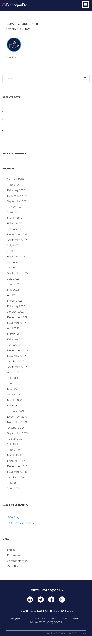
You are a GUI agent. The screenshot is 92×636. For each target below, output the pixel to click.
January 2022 (15, 311)
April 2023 (13, 251)
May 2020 (13, 389)
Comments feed (17, 560)
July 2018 (12, 482)
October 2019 (15, 427)
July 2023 (13, 245)
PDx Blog (13, 517)
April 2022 (13, 295)
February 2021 (16, 339)
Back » (11, 57)
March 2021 (14, 333)
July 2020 (13, 378)
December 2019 (17, 416)
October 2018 (15, 477)
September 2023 (17, 239)
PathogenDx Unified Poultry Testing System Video (37, 107)
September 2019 (17, 433)
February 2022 (16, 306)
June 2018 (13, 488)
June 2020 (13, 383)
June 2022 (13, 284)
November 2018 (17, 471)
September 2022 (17, 273)
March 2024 (14, 217)
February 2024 (16, 223)
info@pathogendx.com (23, 618)
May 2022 (13, 289)
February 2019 (16, 460)
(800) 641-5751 (55, 622)
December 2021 (17, 317)
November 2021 (17, 322)
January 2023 (15, 262)
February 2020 (16, 405)
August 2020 (15, 372)
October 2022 (15, 267)
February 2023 (16, 256)
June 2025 (13, 184)
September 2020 (18, 366)
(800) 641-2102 (63, 610)
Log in (11, 549)
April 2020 (13, 394)
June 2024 (13, 212)
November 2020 (17, 355)
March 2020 (14, 400)
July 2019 (12, 444)
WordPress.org (16, 566)
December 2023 (17, 234)
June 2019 (13, 449)
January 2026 (15, 179)
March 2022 (14, 300)
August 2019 (15, 438)
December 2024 (17, 195)
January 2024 (15, 228)
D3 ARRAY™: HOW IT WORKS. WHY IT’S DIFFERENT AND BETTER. (47, 119)
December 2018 (17, 466)
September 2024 (17, 201)
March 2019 (14, 455)
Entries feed (14, 555)
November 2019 (17, 422)
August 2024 (15, 206)
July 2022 (13, 278)
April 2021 (13, 328)
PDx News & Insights (21, 522)
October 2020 (15, 361)
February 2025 (16, 190)
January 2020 (15, 411)
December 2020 (17, 350)
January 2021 (15, 344)
